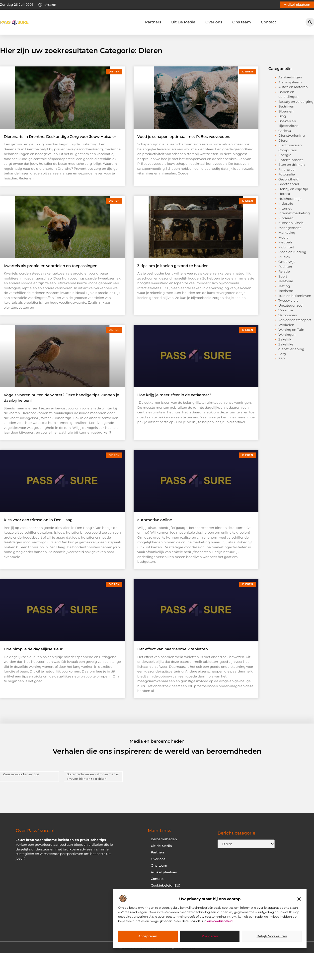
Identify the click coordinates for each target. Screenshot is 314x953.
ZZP (281, 359)
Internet (285, 208)
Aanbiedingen (290, 77)
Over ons (213, 22)
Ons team (241, 22)
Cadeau (284, 131)
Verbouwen (287, 315)
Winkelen (286, 325)
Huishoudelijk (290, 199)
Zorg (282, 354)
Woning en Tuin (291, 330)
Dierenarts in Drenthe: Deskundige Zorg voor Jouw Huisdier (60, 136)
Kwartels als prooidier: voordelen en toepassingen (50, 265)
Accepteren (147, 936)
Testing (284, 286)
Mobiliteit (286, 247)
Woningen (287, 334)
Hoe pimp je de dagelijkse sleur (33, 649)
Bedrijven (286, 106)
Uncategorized (290, 305)
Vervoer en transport (294, 320)
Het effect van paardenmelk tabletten (172, 649)
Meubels (285, 242)
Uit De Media (183, 22)
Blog (282, 116)
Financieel (287, 169)
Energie (284, 155)
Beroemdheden (164, 839)
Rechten (285, 267)
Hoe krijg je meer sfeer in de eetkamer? (174, 394)
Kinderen (286, 218)
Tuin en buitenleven (294, 296)
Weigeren (210, 936)
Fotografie (286, 174)
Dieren (284, 140)
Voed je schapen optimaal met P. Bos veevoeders (183, 136)
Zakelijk (284, 339)
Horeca (284, 194)
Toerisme (285, 291)
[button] (299, 899)
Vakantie (285, 310)
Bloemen (286, 111)
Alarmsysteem (290, 82)
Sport (282, 276)
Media (283, 237)
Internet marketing (294, 213)
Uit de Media (161, 846)
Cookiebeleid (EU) (165, 885)
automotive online (154, 519)
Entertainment (290, 160)
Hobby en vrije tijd (293, 189)
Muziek (284, 257)
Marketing (286, 232)
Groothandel (288, 184)
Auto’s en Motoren (293, 87)
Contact (268, 22)
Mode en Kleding (292, 252)
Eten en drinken (291, 165)
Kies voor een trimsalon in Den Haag (38, 519)
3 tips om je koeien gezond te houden (173, 265)
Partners (153, 22)
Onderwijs (286, 262)
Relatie (284, 271)
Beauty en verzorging (296, 102)
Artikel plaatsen (164, 872)
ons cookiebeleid (220, 921)
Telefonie (285, 281)
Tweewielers (288, 300)
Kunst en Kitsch (291, 223)
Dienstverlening (291, 135)
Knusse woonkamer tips (21, 774)
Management (289, 228)
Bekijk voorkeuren (272, 936)
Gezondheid (288, 179)
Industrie (285, 203)
